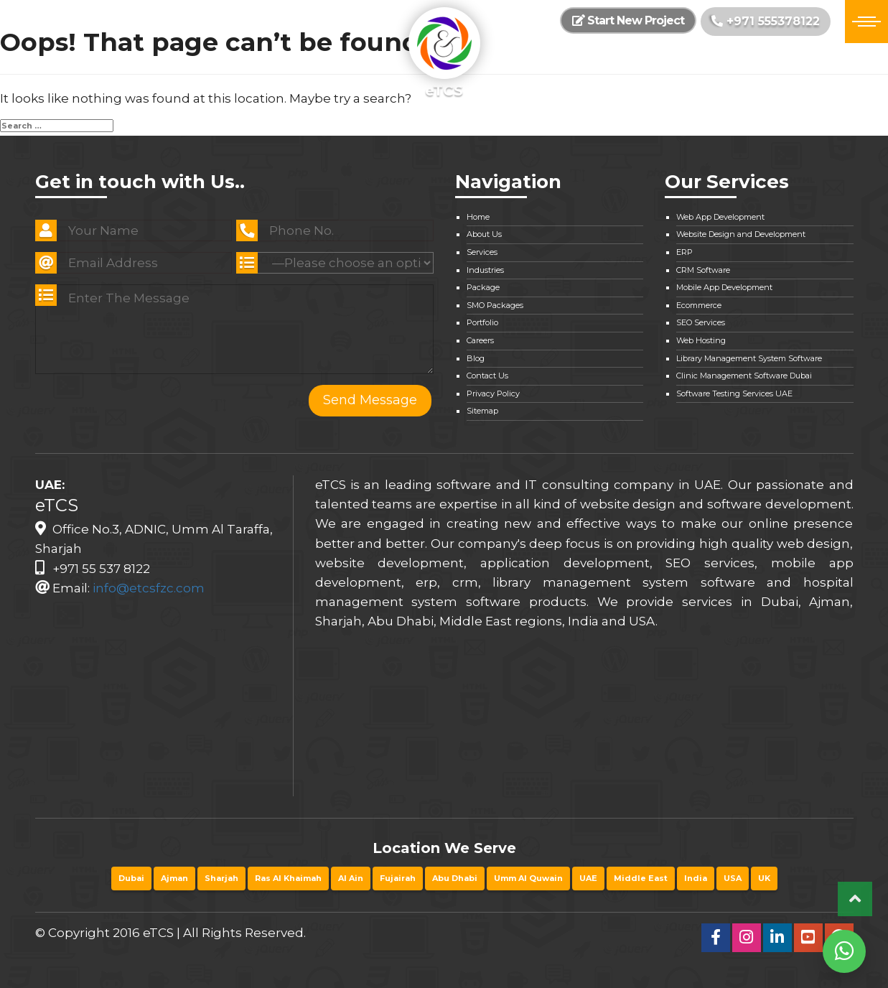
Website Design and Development (740, 234)
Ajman (174, 878)
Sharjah (221, 878)
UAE (588, 878)
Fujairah (398, 878)
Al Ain (350, 878)
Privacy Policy (493, 393)
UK (764, 878)
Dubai (131, 878)
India (695, 878)
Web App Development (720, 217)
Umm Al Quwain (528, 878)
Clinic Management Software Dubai (744, 375)
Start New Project (628, 20)
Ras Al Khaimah (288, 878)
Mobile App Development (724, 287)
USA (733, 878)
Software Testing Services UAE (734, 393)
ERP (684, 252)
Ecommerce (698, 305)
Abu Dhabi (454, 878)
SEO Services (700, 322)
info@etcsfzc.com (149, 588)
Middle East (641, 878)
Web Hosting (701, 340)
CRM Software (703, 270)
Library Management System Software (749, 358)
